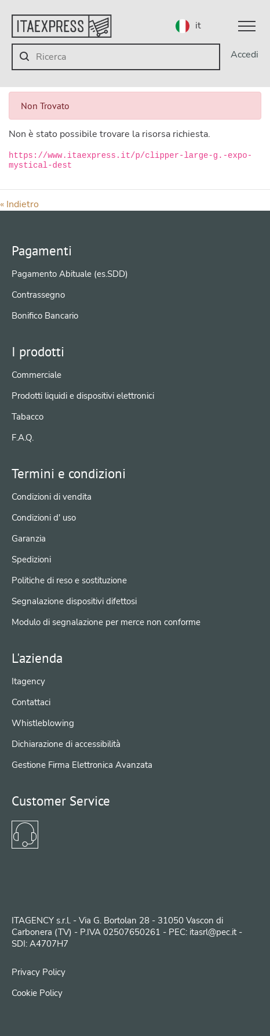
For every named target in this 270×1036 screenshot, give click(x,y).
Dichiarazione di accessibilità (66, 744)
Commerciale (36, 375)
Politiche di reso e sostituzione (69, 580)
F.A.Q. (23, 437)
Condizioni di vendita (52, 497)
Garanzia (29, 538)
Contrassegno (38, 295)
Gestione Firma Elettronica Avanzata (82, 765)
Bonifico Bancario (45, 316)
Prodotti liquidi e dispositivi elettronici (83, 396)
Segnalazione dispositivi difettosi (74, 601)
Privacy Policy (38, 972)
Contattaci (31, 702)
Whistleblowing (43, 723)
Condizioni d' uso (44, 518)
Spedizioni (31, 559)
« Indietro (19, 204)
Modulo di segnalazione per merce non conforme (106, 622)
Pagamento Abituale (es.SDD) (70, 274)
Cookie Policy (37, 993)
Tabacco (27, 417)
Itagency (28, 681)
